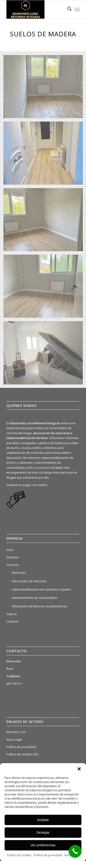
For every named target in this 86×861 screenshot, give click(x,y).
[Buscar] (67, 9)
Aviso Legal (14, 739)
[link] (15, 508)
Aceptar (43, 820)
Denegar (43, 832)
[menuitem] (67, 9)
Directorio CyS (16, 732)
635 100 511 (14, 683)
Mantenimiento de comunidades (34, 598)
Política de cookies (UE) (22, 754)
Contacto (12, 621)
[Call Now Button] (75, 851)
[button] (79, 769)
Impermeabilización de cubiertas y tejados (41, 589)
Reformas (19, 572)
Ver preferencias (43, 845)
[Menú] (77, 9)
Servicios (12, 565)
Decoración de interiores (29, 581)
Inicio (10, 550)
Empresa (12, 557)
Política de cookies (19, 855)
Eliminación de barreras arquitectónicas (39, 606)
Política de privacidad (48, 855)
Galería (11, 614)
